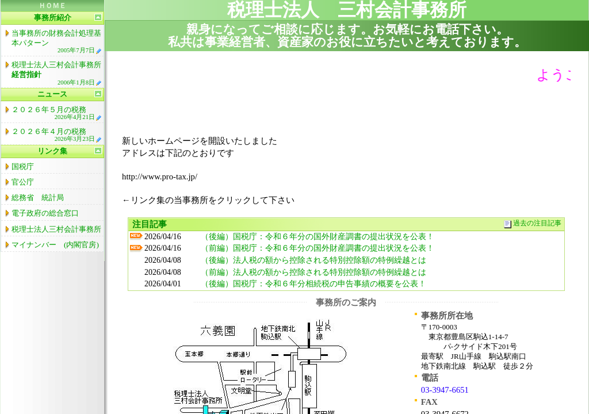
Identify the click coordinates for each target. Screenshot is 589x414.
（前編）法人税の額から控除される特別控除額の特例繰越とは (313, 272)
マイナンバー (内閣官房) (55, 244)
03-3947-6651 (445, 389)
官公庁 (23, 182)
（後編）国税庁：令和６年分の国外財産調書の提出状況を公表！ (317, 236)
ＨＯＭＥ (52, 6)
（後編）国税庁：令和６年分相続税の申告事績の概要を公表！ (313, 283)
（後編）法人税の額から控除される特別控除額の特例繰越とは (313, 260)
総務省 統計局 (38, 197)
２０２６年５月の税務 (57, 113)
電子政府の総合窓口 (45, 213)
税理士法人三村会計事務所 (57, 73)
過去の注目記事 (537, 223)
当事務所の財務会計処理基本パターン (57, 41)
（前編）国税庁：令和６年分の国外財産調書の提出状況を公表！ (317, 248)
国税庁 (23, 166)
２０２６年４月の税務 (57, 135)
